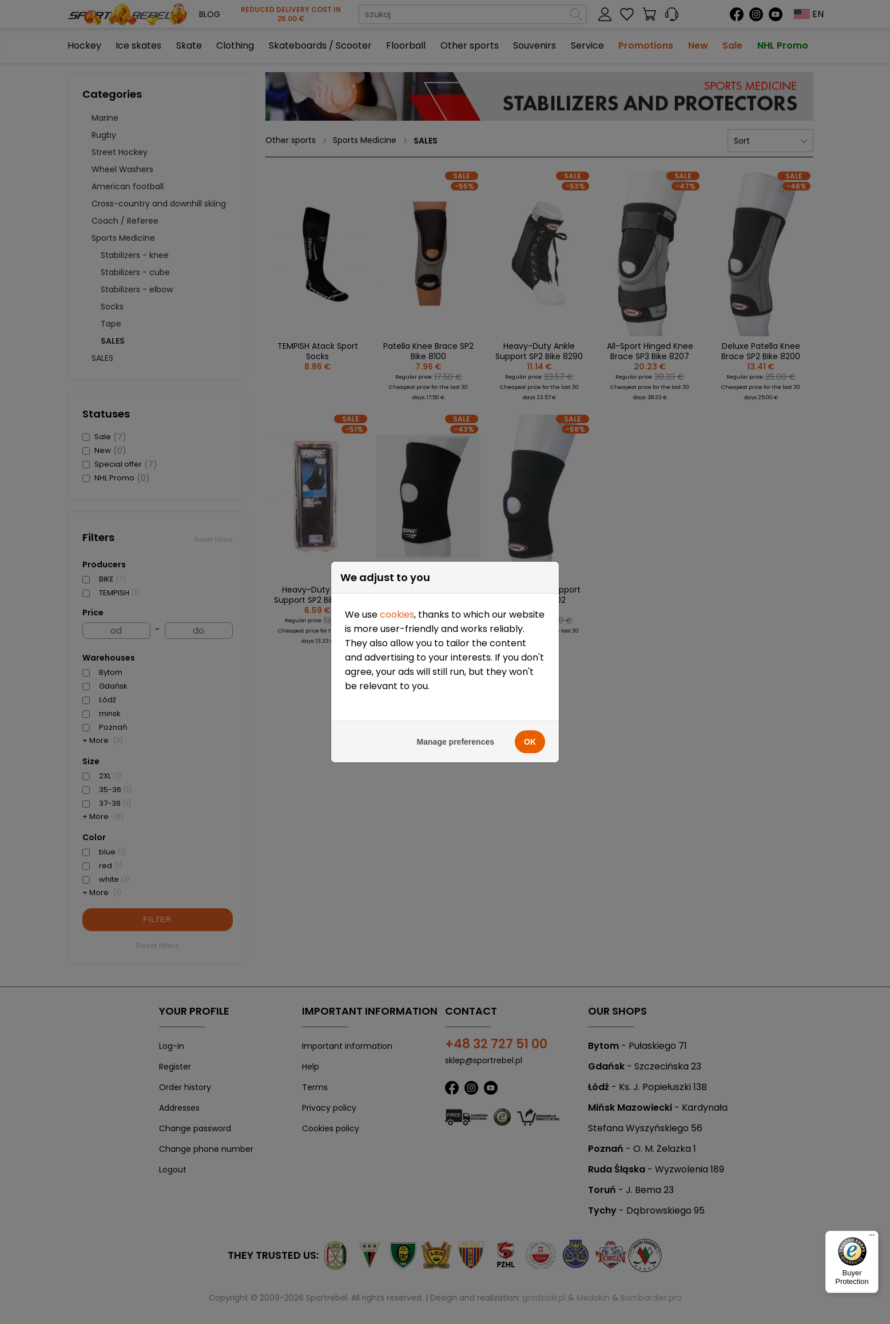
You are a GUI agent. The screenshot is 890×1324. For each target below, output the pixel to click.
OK (530, 337)
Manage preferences (455, 337)
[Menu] (872, 1238)
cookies (397, 210)
